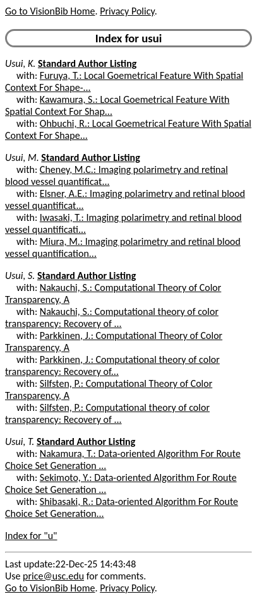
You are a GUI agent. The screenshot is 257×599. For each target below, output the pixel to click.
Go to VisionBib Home (50, 11)
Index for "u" (31, 536)
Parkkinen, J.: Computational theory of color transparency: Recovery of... (112, 365)
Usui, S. (20, 276)
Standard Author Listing (87, 63)
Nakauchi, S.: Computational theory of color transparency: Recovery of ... (111, 317)
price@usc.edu (53, 576)
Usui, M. (22, 157)
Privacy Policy (127, 11)
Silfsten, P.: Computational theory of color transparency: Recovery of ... (107, 413)
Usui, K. (20, 63)
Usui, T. (19, 442)
